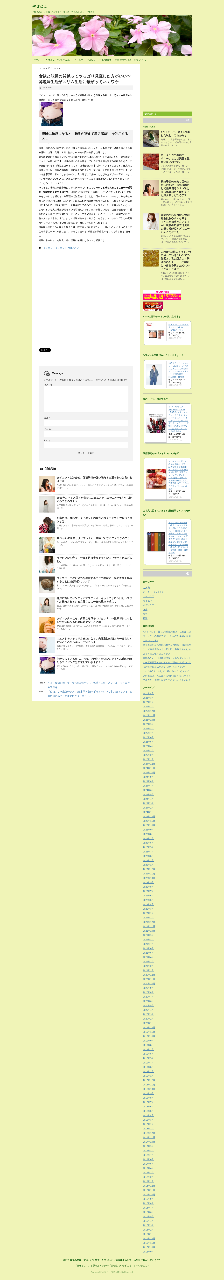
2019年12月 (149, 1027)
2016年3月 (148, 1225)
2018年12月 (149, 1080)
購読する (150, 113)
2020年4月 (148, 1010)
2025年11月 (149, 715)
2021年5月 (148, 952)
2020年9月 (148, 988)
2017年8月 (148, 1150)
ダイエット (49, 248)
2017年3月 (148, 1172)
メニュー (79, 59)
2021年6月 (148, 948)
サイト (47, 440)
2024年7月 (148, 785)
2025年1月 (148, 759)
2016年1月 (148, 1234)
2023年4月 (148, 851)
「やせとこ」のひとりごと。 (57, 59)
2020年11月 (149, 979)
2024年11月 (149, 768)
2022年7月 (148, 891)
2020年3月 (148, 1014)
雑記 (145, 618)
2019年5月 (148, 1058)
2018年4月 (148, 1115)
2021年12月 (149, 922)
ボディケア (148, 605)
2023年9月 (148, 829)
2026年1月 (148, 706)
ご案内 (146, 587)
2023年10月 (149, 825)
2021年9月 (148, 935)
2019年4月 (148, 1062)
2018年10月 (149, 1089)
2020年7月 (148, 996)
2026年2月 (148, 702)
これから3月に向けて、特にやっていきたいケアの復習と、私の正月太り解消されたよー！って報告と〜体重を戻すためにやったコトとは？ (167, 675)
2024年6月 (148, 790)
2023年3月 (148, 856)
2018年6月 (148, 1106)
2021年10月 (149, 930)
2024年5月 (148, 794)
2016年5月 (148, 1216)
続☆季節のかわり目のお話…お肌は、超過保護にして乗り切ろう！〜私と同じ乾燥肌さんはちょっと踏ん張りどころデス (175, 188)
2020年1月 (148, 1023)
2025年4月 (148, 746)
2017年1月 (148, 1181)
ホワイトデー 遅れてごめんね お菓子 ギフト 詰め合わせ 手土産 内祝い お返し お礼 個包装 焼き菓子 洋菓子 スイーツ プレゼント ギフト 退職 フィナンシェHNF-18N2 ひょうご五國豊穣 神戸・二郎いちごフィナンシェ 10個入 (178, 475)
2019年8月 (148, 1045)
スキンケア (148, 596)
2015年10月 (149, 1247)
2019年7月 (148, 1049)
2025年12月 (149, 711)
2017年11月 (149, 1137)
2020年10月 (149, 983)
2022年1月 (148, 917)
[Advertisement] (63, 277)
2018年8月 (148, 1098)
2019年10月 (149, 1036)
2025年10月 (149, 719)
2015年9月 (148, 1251)
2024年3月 (148, 803)
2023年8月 (148, 834)
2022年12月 (149, 869)
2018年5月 (148, 1111)
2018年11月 (149, 1084)
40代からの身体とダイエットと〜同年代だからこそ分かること (93, 538)
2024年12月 (149, 763)
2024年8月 (148, 781)
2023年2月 (148, 860)
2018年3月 (148, 1119)
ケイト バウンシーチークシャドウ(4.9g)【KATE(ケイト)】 (178, 327)
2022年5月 (148, 900)
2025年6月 (148, 737)
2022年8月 (148, 887)
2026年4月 (148, 693)
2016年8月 (148, 1203)
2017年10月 (149, 1141)
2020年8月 (148, 992)
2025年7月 (148, 733)
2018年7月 (148, 1102)
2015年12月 (149, 1238)
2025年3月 (148, 750)
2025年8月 (148, 728)
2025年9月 (148, 724)
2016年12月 (149, 1185)
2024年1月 (148, 812)
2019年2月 (148, 1071)
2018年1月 (148, 1128)
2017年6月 (148, 1159)
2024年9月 (148, 777)
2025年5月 (148, 741)
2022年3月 (148, 908)
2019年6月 (148, 1054)
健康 (145, 609)
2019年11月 (149, 1032)
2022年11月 (149, 873)
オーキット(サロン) (153, 592)
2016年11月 (149, 1190)
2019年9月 (148, 1040)
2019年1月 (148, 1076)
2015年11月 (149, 1243)
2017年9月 (148, 1146)
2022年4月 (148, 904)
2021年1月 (148, 970)
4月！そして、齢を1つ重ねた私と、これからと (167, 631)
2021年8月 (148, 939)
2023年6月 (148, 843)
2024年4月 (148, 799)
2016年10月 (149, 1194)
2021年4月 (148, 957)
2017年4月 (148, 1168)
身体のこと (73, 248)
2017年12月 (149, 1133)
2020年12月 (149, 974)
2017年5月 (148, 1163)
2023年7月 (148, 838)
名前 (47, 418)
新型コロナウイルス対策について (130, 59)
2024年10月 (149, 772)
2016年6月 (148, 1212)
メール (48, 429)
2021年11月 (149, 926)
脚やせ (146, 614)
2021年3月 (148, 961)
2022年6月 (148, 895)
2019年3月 (148, 1067)
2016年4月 (148, 1221)
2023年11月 (149, 821)
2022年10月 (149, 878)
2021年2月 (148, 966)
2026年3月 (148, 697)
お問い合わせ (104, 59)
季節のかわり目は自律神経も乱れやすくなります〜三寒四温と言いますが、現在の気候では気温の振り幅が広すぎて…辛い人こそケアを (167, 662)
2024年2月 (148, 807)
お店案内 (91, 59)
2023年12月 (149, 816)
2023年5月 (148, 847)
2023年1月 (148, 865)
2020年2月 (148, 1018)
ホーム (37, 59)
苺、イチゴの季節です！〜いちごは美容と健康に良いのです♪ (175, 158)
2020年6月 (148, 1001)
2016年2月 (148, 1229)
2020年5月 (148, 1005)
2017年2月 (148, 1177)
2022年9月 (148, 882)
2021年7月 (148, 944)
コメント (48, 384)
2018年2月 (148, 1124)
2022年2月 (148, 913)
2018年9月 (148, 1093)
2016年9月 (148, 1199)
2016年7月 (148, 1207)
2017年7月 (148, 1155)
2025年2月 (148, 755)
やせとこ (39, 6)
